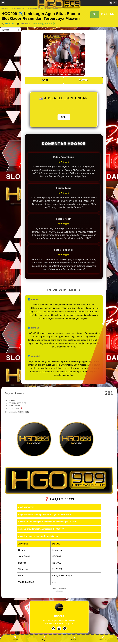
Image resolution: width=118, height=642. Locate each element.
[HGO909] (53, 628)
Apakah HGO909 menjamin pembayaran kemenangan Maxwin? (47, 522)
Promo (15, 638)
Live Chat (102, 638)
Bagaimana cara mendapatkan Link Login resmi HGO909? (45, 514)
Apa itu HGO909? (26, 507)
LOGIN (44, 80)
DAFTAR (83, 80)
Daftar (73, 638)
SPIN (63, 117)
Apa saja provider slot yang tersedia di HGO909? (41, 529)
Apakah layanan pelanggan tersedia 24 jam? (39, 536)
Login (44, 638)
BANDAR (19, 412)
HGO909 (9, 23)
